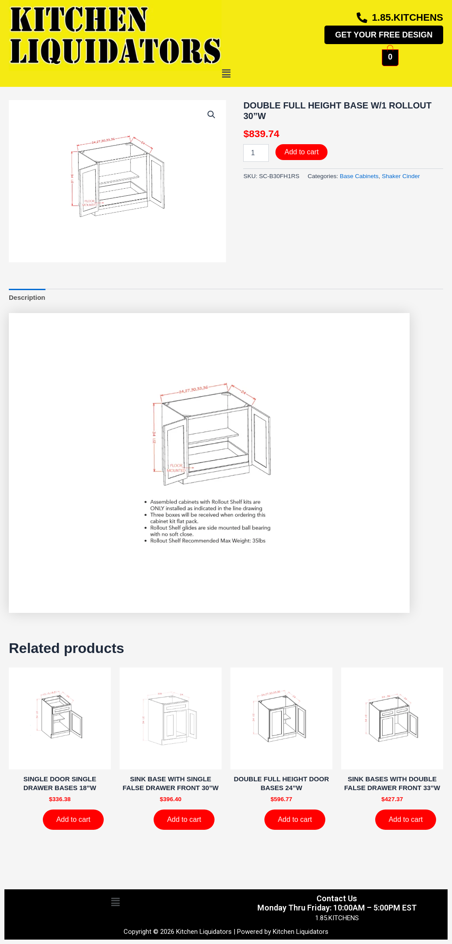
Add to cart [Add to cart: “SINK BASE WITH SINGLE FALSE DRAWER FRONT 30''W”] (184, 819)
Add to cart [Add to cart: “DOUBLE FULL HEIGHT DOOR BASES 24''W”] (295, 819)
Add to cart (301, 152)
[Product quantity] (256, 153)
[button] (226, 74)
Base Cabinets (359, 176)
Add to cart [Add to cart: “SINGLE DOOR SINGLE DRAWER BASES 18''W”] (73, 819)
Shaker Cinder (401, 176)
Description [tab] (27, 297)
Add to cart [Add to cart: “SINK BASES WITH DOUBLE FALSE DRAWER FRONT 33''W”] (405, 819)
